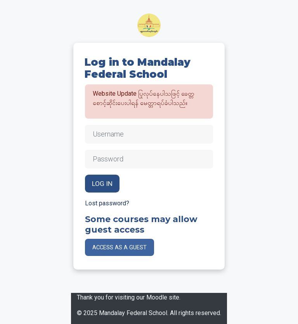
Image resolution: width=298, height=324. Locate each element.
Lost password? (107, 203)
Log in (102, 183)
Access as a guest (119, 247)
